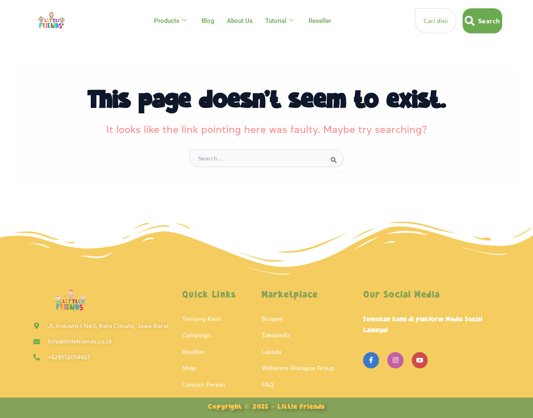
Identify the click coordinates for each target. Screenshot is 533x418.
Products (170, 21)
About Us (240, 21)
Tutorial (279, 21)
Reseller (320, 21)
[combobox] (435, 20)
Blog (208, 21)
